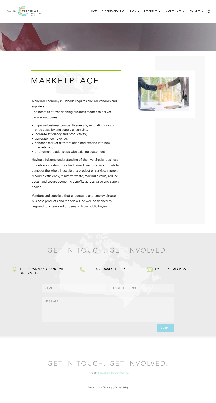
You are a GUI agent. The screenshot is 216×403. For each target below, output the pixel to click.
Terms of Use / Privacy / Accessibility (108, 387)
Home (93, 11)
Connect (195, 11)
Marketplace (173, 11)
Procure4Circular (113, 11)
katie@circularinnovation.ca (113, 373)
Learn (132, 11)
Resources (150, 11)
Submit (166, 327)
